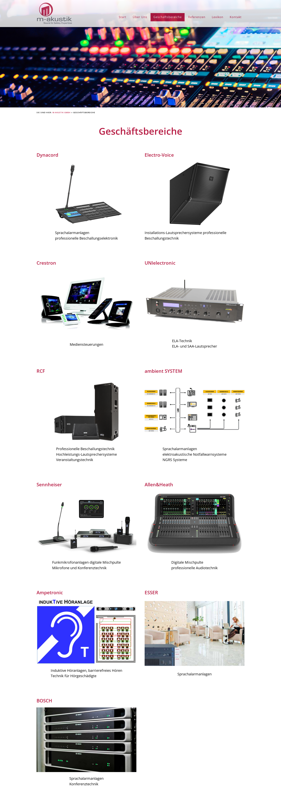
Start (122, 17)
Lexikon (217, 17)
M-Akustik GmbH (62, 112)
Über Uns (140, 17)
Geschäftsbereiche (167, 17)
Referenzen (196, 17)
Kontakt (236, 17)
